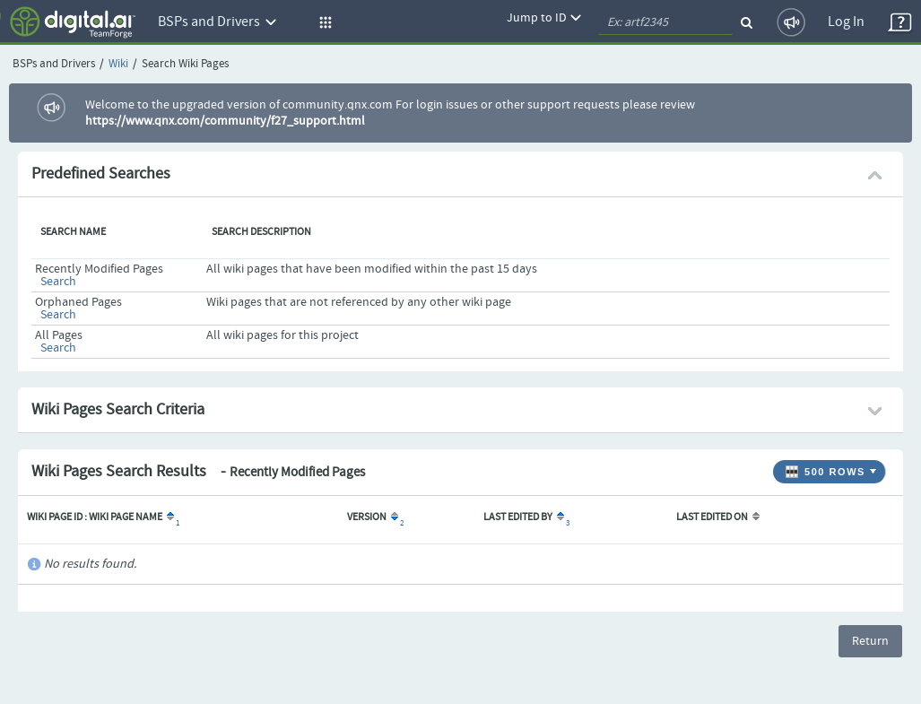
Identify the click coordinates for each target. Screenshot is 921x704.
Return (870, 641)
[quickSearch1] (665, 22)
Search (58, 282)
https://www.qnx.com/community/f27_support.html (225, 121)
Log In (846, 22)
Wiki (118, 64)
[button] (323, 22)
